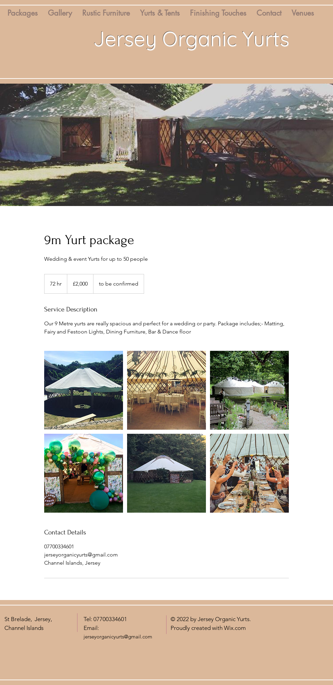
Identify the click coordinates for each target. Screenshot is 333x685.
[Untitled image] (83, 390)
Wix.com (235, 627)
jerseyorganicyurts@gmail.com (118, 636)
